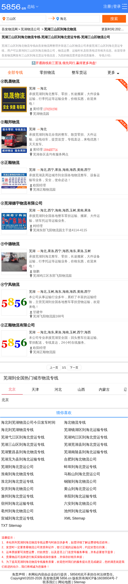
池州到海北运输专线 (80, 511)
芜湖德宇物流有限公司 (23, 203)
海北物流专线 (75, 422)
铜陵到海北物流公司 (80, 481)
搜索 (114, 19)
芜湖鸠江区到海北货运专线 (85, 437)
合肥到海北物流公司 (80, 459)
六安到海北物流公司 (80, 504)
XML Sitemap (74, 518)
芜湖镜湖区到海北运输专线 (85, 430)
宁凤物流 (12, 284)
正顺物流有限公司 (19, 325)
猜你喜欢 (64, 413)
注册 (107, 6)
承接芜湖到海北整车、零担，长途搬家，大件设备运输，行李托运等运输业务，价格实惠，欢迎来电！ (64, 98)
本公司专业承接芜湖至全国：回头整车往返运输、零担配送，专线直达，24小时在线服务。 (64, 340)
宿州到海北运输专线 (17, 504)
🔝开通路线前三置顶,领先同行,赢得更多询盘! (64, 63)
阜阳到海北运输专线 (80, 496)
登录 (117, 6)
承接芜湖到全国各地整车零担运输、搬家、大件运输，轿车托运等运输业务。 (64, 218)
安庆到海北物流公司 (17, 489)
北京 (5, 400)
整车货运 (79, 72)
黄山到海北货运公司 (80, 489)
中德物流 (12, 244)
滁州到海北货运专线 (17, 496)
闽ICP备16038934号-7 (101, 578)
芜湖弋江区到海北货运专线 (22, 437)
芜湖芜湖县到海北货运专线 (85, 444)
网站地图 (64, 582)
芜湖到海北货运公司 (17, 467)
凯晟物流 (12, 81)
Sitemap (80, 582)
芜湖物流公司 (30, 29)
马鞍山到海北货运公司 (82, 474)
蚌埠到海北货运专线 (80, 467)
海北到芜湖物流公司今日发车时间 (28, 422)
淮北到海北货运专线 (17, 481)
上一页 (54, 367)
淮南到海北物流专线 (17, 474)
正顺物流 (12, 163)
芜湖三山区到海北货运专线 (22, 444)
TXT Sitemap (11, 526)
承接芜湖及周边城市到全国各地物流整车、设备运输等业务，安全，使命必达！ (64, 177)
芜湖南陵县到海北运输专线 (85, 452)
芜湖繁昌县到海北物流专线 (22, 452)
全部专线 (15, 72)
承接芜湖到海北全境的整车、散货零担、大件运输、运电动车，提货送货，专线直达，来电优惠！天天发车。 (64, 139)
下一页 (74, 367)
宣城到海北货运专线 (17, 518)
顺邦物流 (12, 122)
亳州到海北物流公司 (17, 511)
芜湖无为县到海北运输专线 (22, 459)
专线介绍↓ (105, 55)
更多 (111, 72)
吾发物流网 (10, 29)
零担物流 (47, 72)
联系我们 (49, 582)
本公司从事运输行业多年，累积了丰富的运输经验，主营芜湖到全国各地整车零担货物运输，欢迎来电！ (64, 301)
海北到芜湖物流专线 (17, 430)
